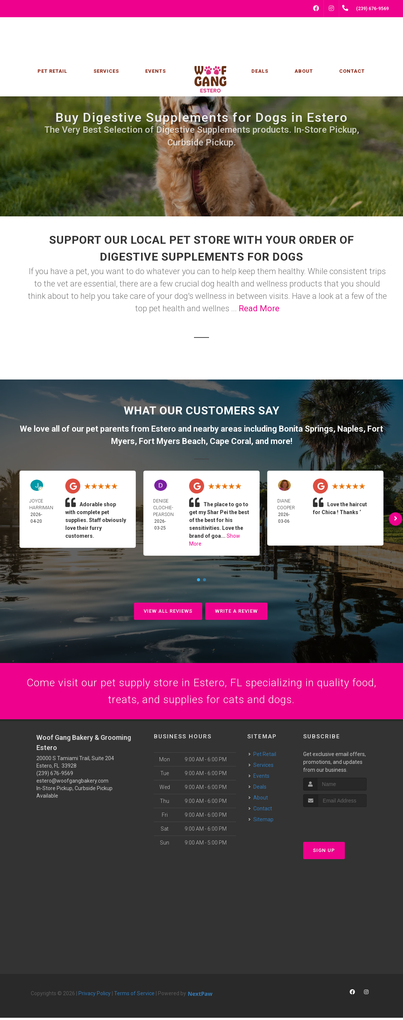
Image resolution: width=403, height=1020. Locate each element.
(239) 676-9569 (54, 775)
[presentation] (343, 823)
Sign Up (324, 852)
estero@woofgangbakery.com (72, 783)
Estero (163, 429)
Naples (350, 429)
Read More (259, 308)
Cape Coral (230, 441)
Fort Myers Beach (172, 441)
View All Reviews (168, 611)
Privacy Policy (94, 996)
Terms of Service (134, 996)
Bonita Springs (306, 429)
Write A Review (236, 611)
